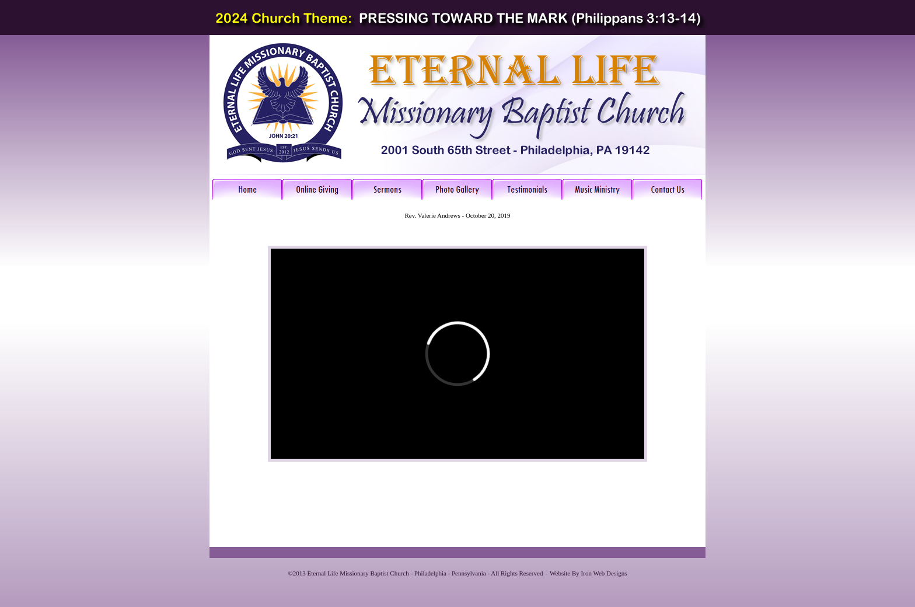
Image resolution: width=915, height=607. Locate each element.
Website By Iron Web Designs (588, 573)
